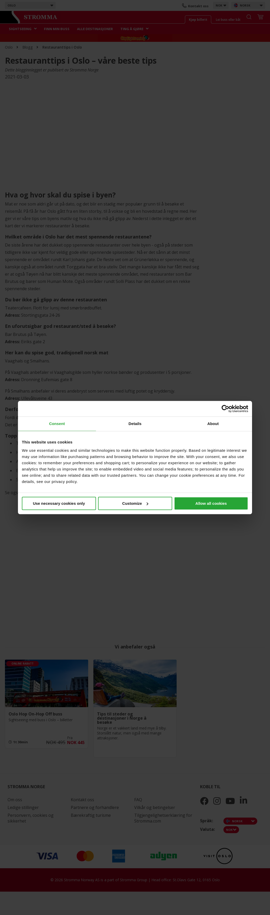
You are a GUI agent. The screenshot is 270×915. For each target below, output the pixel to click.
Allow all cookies (211, 503)
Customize (135, 503)
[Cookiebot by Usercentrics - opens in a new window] (225, 409)
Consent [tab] (57, 423)
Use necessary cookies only (59, 503)
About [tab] (213, 423)
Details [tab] (135, 423)
